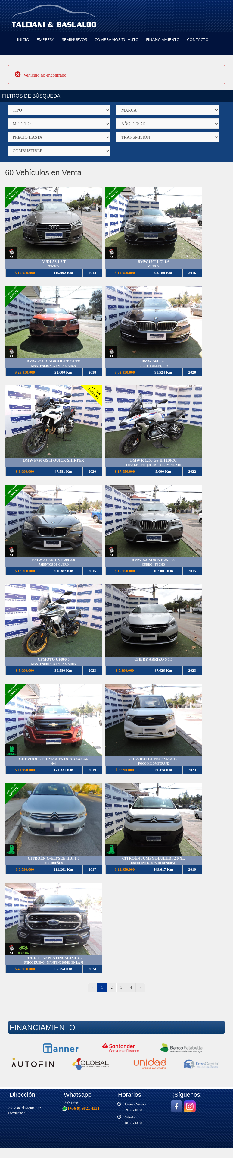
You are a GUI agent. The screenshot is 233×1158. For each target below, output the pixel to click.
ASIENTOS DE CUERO (54, 564)
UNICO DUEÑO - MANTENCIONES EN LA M (53, 962)
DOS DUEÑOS (53, 863)
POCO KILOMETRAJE (153, 763)
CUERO (153, 266)
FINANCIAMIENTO (163, 39)
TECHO (53, 266)
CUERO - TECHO (153, 564)
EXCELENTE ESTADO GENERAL (153, 863)
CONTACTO (198, 39)
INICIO (23, 39)
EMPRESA (45, 39)
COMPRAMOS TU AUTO (117, 39)
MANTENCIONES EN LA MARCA (53, 366)
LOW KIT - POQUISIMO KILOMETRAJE (153, 465)
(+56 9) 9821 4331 (81, 1108)
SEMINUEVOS (74, 39)
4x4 (53, 763)
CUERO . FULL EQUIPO (154, 366)
